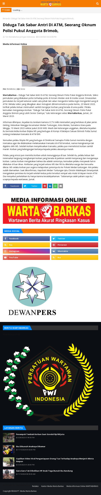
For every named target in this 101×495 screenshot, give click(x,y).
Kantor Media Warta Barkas (52, 486)
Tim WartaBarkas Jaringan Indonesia (20, 37)
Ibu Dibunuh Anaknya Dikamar (30, 446)
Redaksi (35, 486)
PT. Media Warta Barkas (26, 491)
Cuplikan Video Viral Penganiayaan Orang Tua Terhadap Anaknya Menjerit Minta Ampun (55, 460)
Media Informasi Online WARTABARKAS (82, 486)
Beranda (6, 18)
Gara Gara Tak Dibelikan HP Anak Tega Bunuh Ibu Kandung (44, 470)
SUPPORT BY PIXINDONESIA (16, 485)
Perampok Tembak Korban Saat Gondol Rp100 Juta (40, 434)
